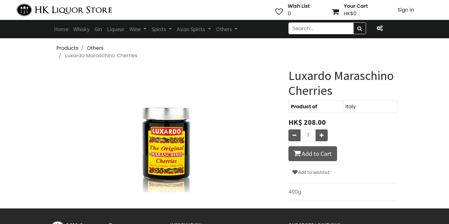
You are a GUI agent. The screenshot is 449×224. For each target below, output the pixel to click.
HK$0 (350, 13)
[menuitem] (61, 29)
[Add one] (322, 135)
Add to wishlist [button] (311, 172)
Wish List (299, 6)
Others (95, 48)
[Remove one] (294, 135)
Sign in (406, 9)
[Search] (359, 28)
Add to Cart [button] (313, 153)
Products (67, 48)
